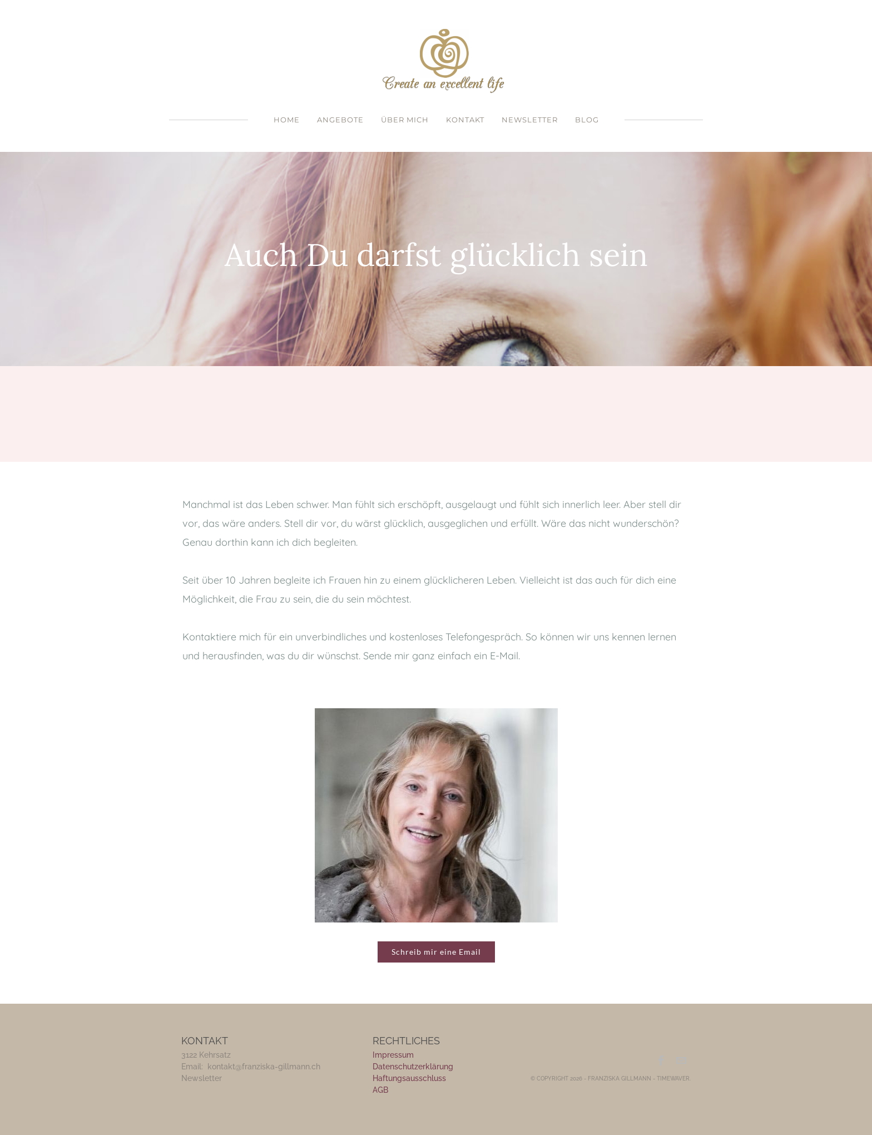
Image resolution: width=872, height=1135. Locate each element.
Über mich (405, 119)
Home (287, 119)
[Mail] (681, 1060)
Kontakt (465, 119)
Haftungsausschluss (409, 1078)
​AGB (380, 1089)
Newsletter (530, 119)
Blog (587, 119)
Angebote (340, 119)
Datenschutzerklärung (413, 1066)
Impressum (393, 1054)
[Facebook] (661, 1060)
